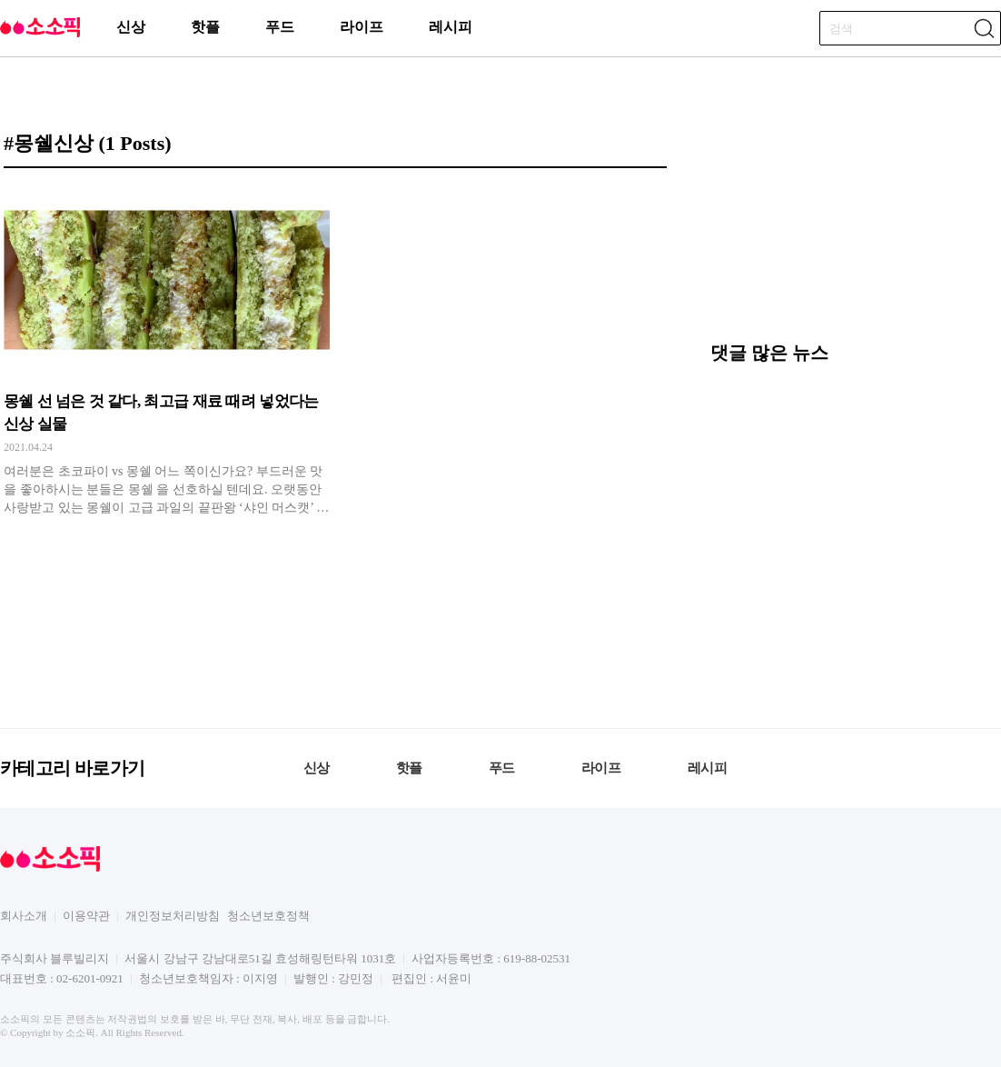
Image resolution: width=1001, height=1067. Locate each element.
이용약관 (86, 915)
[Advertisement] (819, 221)
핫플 (205, 27)
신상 (130, 27)
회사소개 (23, 915)
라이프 (361, 27)
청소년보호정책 (268, 915)
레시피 (450, 27)
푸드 (279, 27)
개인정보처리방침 (172, 915)
